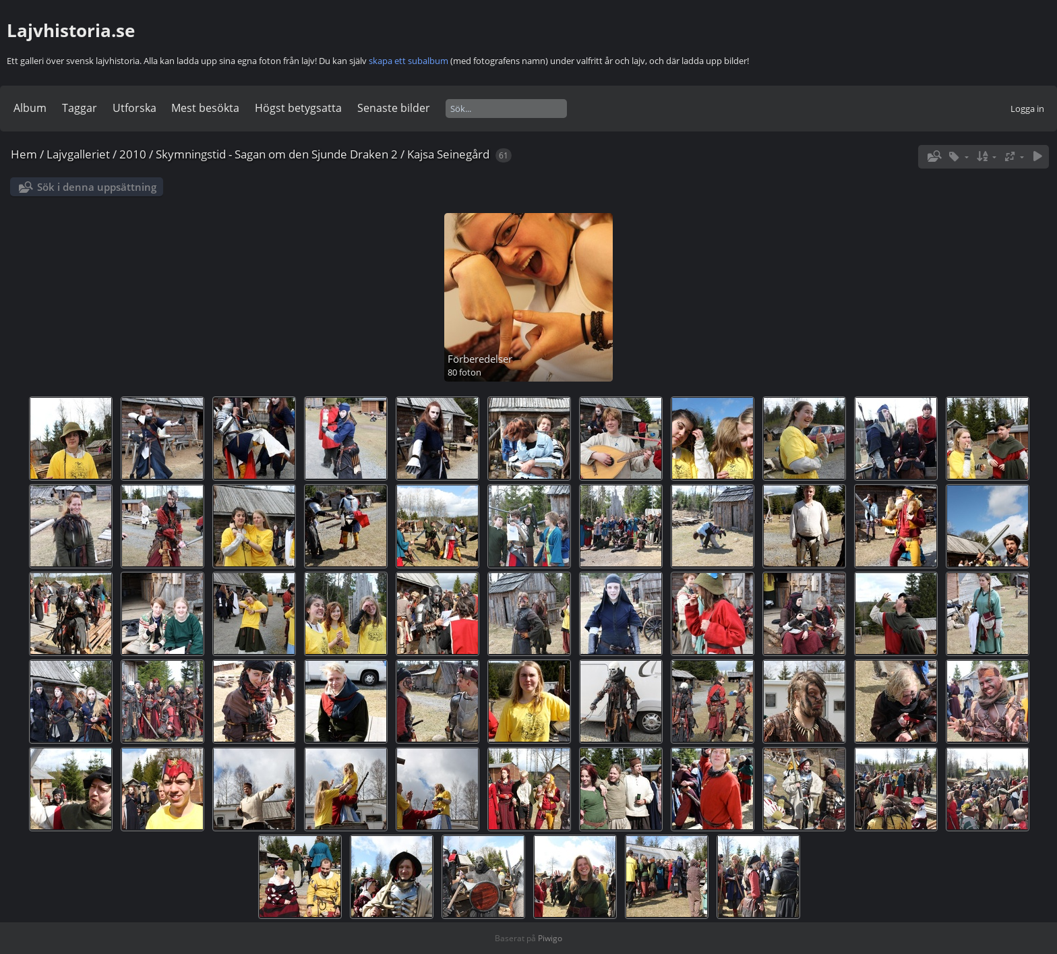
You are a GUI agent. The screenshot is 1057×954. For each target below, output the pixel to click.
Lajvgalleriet (78, 154)
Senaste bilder (393, 107)
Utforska (134, 107)
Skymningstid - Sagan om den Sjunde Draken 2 (277, 154)
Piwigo (550, 938)
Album (30, 107)
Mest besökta (205, 107)
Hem (24, 154)
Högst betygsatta (298, 107)
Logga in (1027, 108)
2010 (132, 154)
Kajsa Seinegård (448, 154)
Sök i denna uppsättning (96, 186)
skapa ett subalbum (408, 61)
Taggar (79, 107)
